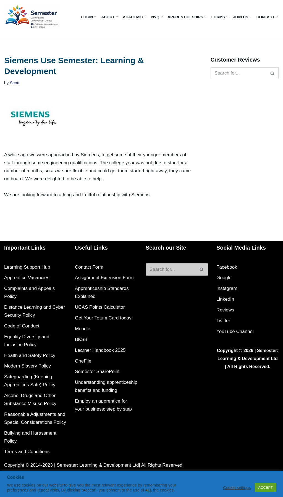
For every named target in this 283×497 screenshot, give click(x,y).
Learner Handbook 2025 (100, 350)
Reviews (225, 310)
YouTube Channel (235, 331)
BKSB (81, 339)
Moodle (82, 328)
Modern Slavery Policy (27, 366)
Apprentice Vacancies (26, 277)
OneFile (83, 361)
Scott (14, 82)
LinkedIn (225, 299)
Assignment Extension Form (104, 277)
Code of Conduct (22, 326)
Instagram (226, 288)
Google (224, 277)
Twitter (223, 320)
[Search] (238, 73)
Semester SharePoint (97, 371)
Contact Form (89, 267)
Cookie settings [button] (237, 487)
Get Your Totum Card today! (104, 318)
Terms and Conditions (26, 451)
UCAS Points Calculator (100, 307)
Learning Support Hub (27, 267)
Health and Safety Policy (29, 355)
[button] (95, 17)
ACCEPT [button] (265, 487)
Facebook (226, 267)
